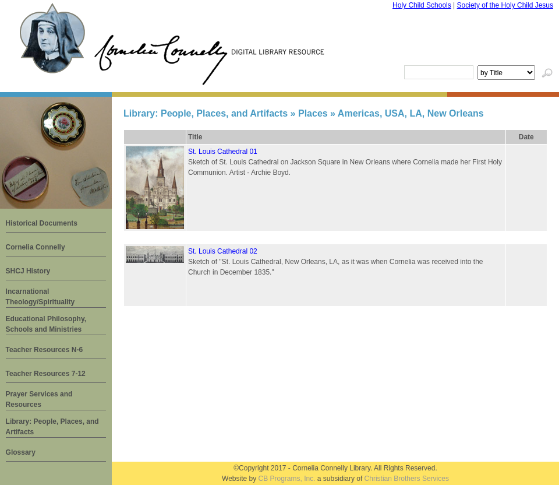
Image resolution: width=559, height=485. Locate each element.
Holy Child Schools (421, 5)
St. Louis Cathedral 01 (222, 151)
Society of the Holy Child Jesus (505, 5)
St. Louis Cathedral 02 (222, 251)
